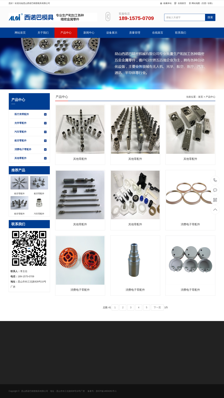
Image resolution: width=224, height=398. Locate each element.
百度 (204, 3)
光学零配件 (30, 123)
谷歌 (210, 3)
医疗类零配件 (30, 114)
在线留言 (182, 3)
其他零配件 (30, 158)
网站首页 (20, 32)
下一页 (157, 307)
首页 (200, 96)
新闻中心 (88, 32)
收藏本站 (167, 3)
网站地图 (196, 3)
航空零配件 (30, 140)
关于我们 (43, 32)
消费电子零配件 (30, 149)
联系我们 (180, 32)
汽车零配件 (30, 132)
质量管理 (134, 32)
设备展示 (111, 32)
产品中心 (66, 32)
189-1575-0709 (215, 180)
